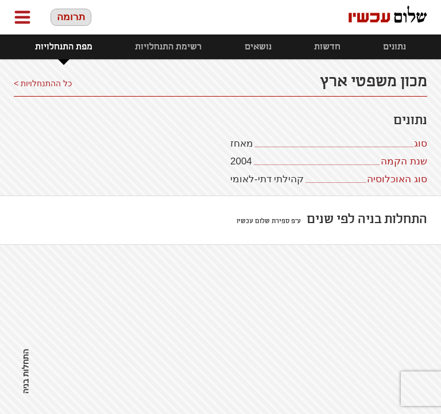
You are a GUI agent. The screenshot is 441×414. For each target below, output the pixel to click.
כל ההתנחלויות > (43, 83)
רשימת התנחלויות (168, 46)
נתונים (394, 46)
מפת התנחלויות (63, 46)
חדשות (327, 46)
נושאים (258, 46)
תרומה (71, 17)
